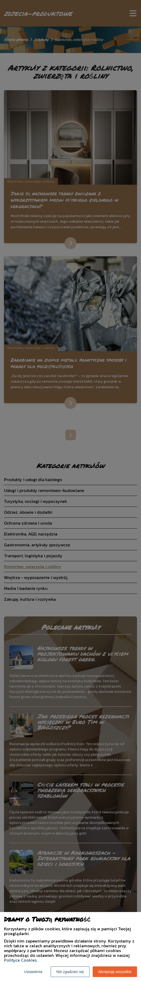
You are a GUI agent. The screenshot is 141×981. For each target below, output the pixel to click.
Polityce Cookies (20, 960)
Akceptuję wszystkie (114, 972)
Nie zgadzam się (70, 972)
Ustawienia (33, 972)
